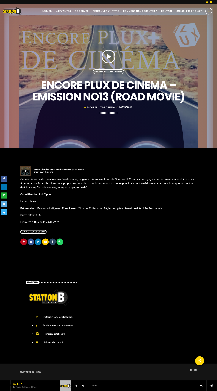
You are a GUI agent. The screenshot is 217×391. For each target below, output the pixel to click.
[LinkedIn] (4, 187)
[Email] (4, 204)
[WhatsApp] (4, 195)
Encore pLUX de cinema (108, 71)
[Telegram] (4, 212)
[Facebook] (4, 179)
